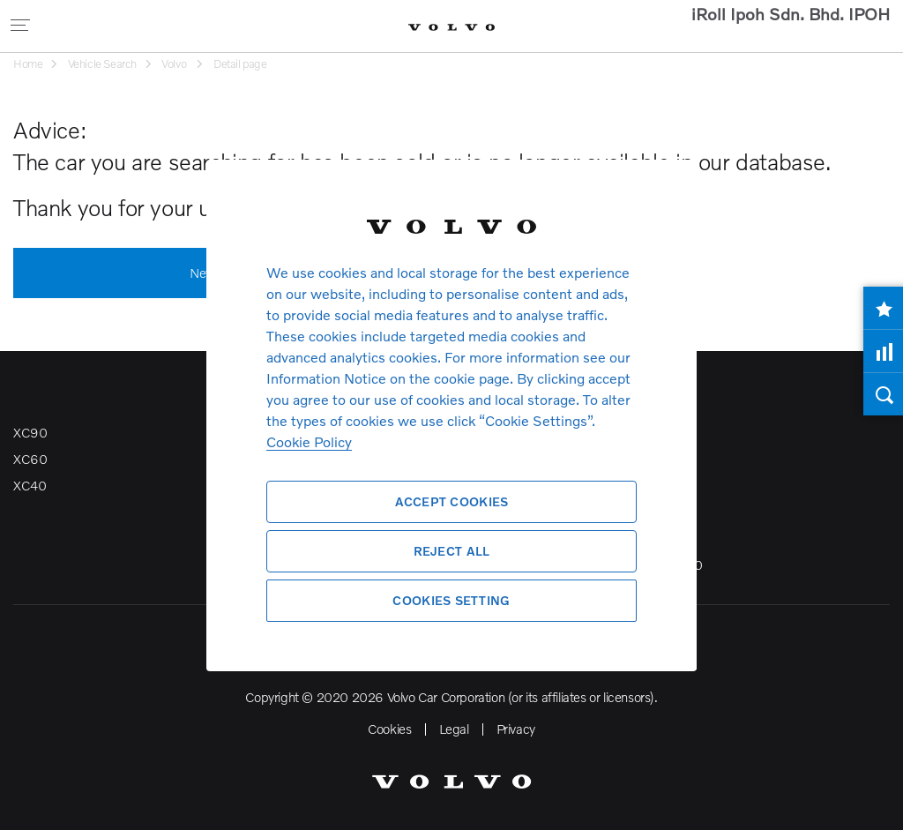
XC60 (30, 459)
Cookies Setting (451, 600)
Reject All (452, 550)
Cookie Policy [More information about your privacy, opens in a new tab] (309, 441)
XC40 (29, 485)
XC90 (30, 432)
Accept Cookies (452, 501)
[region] (451, 415)
